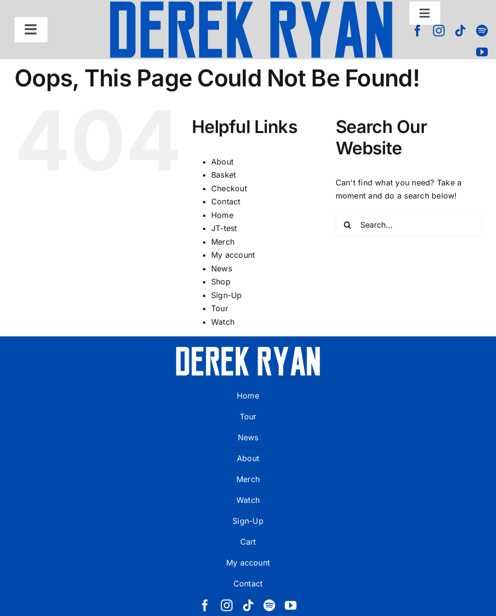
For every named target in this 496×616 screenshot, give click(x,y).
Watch (222, 322)
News (221, 268)
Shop (221, 281)
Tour (219, 308)
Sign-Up (226, 295)
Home (222, 215)
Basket (223, 175)
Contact (226, 201)
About (222, 161)
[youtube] (482, 52)
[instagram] (439, 30)
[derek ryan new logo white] (248, 350)
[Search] (348, 225)
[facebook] (417, 30)
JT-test (224, 228)
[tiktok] (460, 30)
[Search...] (408, 225)
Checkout (229, 188)
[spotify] (482, 30)
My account (233, 255)
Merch (222, 242)
